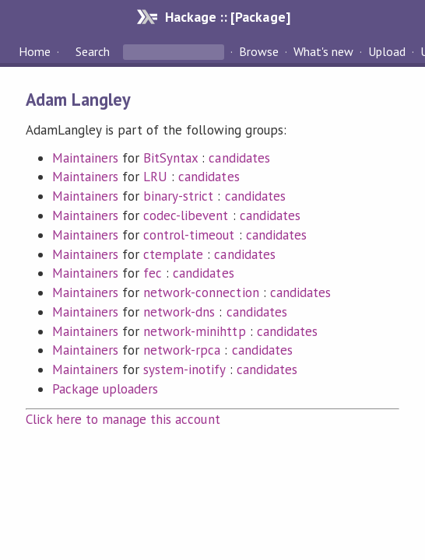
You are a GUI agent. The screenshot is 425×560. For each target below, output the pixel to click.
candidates (239, 157)
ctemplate (173, 254)
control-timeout (188, 234)
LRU (155, 176)
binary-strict (178, 196)
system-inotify (184, 369)
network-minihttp (194, 331)
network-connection (200, 292)
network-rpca (181, 350)
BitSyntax (170, 157)
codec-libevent (185, 215)
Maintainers (85, 157)
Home (35, 51)
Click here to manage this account (123, 419)
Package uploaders (105, 388)
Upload (387, 51)
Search (93, 51)
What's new (323, 51)
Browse (259, 51)
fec (152, 273)
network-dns (179, 311)
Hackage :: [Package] (227, 17)
